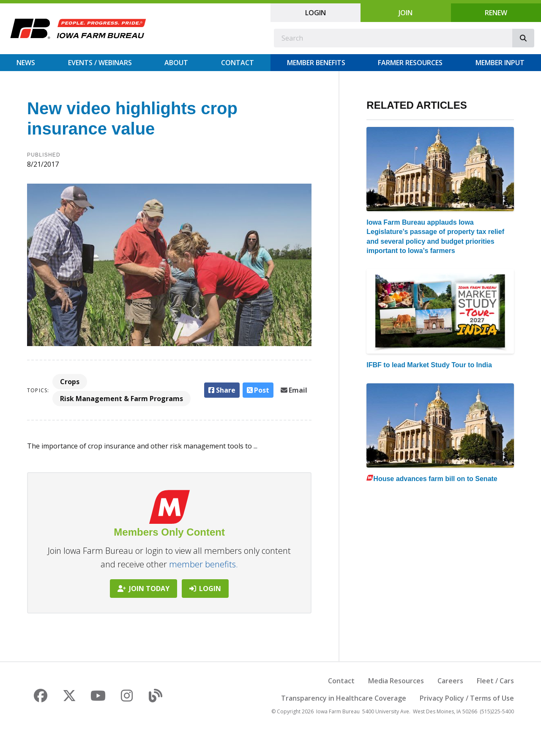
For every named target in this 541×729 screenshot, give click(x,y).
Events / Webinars (100, 62)
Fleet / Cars (495, 680)
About (176, 62)
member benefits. (203, 564)
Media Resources (396, 680)
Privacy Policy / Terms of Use (467, 698)
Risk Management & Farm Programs (121, 398)
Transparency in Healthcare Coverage (343, 698)
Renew (496, 12)
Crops (69, 381)
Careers (450, 680)
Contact (237, 62)
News (25, 62)
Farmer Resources (410, 62)
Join (406, 12)
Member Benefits (316, 62)
